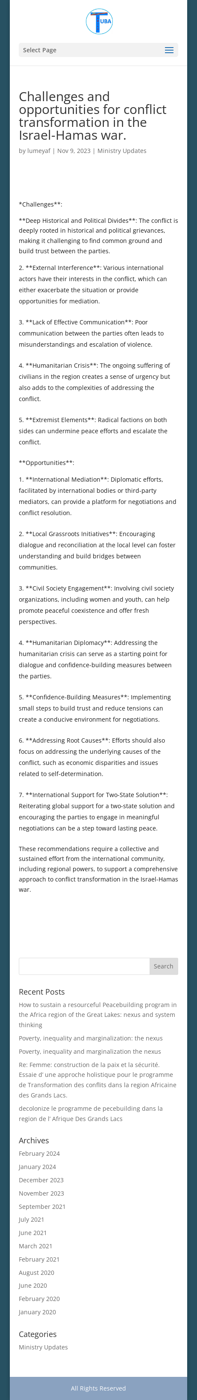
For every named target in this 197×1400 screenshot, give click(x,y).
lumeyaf (38, 151)
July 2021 (31, 1219)
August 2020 (36, 1272)
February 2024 (39, 1153)
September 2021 (42, 1206)
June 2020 (33, 1285)
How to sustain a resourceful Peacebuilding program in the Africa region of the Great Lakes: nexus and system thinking (98, 1015)
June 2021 (33, 1233)
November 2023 (41, 1193)
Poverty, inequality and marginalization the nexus (90, 1051)
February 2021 (39, 1259)
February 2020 (39, 1299)
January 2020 (37, 1312)
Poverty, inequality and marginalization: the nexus (91, 1038)
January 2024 (37, 1167)
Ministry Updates (122, 151)
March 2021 (36, 1246)
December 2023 (41, 1180)
